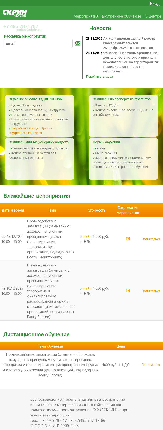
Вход (155, 3)
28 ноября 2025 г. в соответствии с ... (131, 43)
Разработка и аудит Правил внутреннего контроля (30, 130)
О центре (153, 16)
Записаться (151, 238)
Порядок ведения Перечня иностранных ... (131, 62)
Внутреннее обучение (121, 16)
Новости (100, 28)
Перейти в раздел (99, 76)
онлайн (86, 236)
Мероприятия (85, 16)
